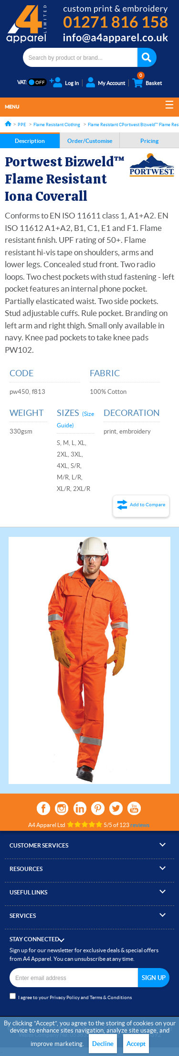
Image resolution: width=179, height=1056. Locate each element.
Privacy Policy (65, 997)
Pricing (149, 141)
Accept (136, 1043)
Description (30, 141)
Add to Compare (147, 504)
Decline (103, 1043)
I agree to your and (71, 996)
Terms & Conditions (111, 997)
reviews (139, 825)
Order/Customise (89, 141)
